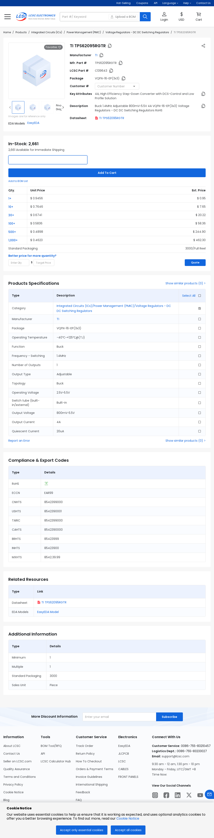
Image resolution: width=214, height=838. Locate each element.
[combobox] (117, 86)
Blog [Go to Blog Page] (6, 800)
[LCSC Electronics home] (36, 17)
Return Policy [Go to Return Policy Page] (85, 754)
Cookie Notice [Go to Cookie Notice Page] (13, 792)
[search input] (100, 16)
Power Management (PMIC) (84, 32)
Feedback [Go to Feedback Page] (83, 792)
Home (7, 32)
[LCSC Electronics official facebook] (166, 796)
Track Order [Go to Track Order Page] (84, 746)
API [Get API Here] (155, 3)
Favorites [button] (53, 47)
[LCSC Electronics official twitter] (189, 796)
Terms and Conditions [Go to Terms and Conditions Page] (19, 777)
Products (21, 32)
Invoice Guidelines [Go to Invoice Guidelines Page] (89, 777)
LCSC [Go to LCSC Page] (122, 761)
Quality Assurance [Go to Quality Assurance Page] (16, 769)
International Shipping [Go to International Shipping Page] (92, 784)
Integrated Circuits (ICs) (46, 32)
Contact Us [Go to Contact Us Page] (11, 754)
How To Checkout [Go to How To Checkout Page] (89, 761)
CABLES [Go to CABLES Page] (123, 769)
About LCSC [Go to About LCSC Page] (11, 746)
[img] (18, 107)
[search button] (145, 16)
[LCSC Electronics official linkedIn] (178, 796)
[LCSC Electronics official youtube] (200, 796)
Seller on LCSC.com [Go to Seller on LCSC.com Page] (17, 761)
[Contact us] (209, 795)
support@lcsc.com (175, 756)
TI (96, 55)
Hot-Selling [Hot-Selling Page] (123, 3)
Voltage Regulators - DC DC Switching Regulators (137, 32)
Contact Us (203, 3)
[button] (170, 3)
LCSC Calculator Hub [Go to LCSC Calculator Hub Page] (56, 761)
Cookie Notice (127, 818)
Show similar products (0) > (186, 283)
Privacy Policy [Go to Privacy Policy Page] (13, 784)
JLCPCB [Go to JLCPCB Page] (123, 754)
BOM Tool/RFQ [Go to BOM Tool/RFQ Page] (51, 746)
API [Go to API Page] (43, 754)
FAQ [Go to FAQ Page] (79, 800)
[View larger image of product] (36, 71)
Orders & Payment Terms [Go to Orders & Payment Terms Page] (94, 769)
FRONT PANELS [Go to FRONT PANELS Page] (128, 777)
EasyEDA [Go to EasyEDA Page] (124, 746)
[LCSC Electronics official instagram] (155, 796)
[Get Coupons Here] (142, 3)
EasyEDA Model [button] (48, 612)
